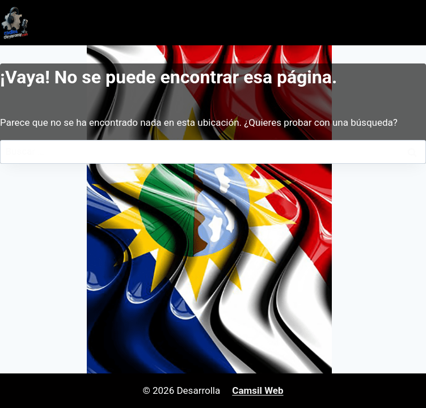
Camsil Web (257, 390)
